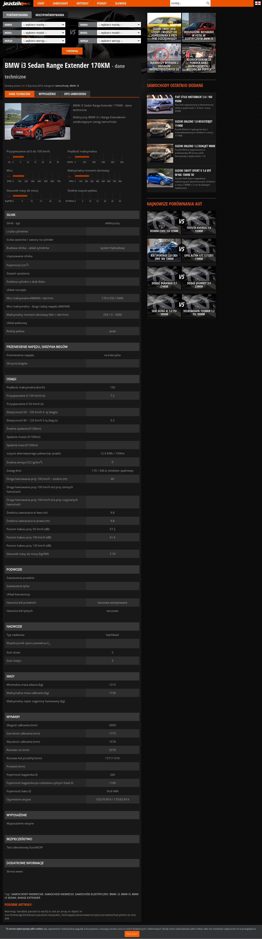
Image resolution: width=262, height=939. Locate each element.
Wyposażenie (47, 94)
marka (8, 24)
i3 (78, 85)
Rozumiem (132, 933)
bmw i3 (126, 894)
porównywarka (17, 15)
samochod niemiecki (59, 894)
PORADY (102, 3)
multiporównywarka (50, 15)
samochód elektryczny (91, 894)
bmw (113, 894)
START (40, 3)
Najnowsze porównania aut (174, 204)
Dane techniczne (19, 94)
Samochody (62, 85)
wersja (8, 41)
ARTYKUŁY (83, 3)
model (8, 32)
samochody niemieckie (27, 894)
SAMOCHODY (60, 3)
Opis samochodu (75, 94)
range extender (29, 897)
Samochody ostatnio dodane (175, 85)
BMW (73, 85)
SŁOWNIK (120, 3)
